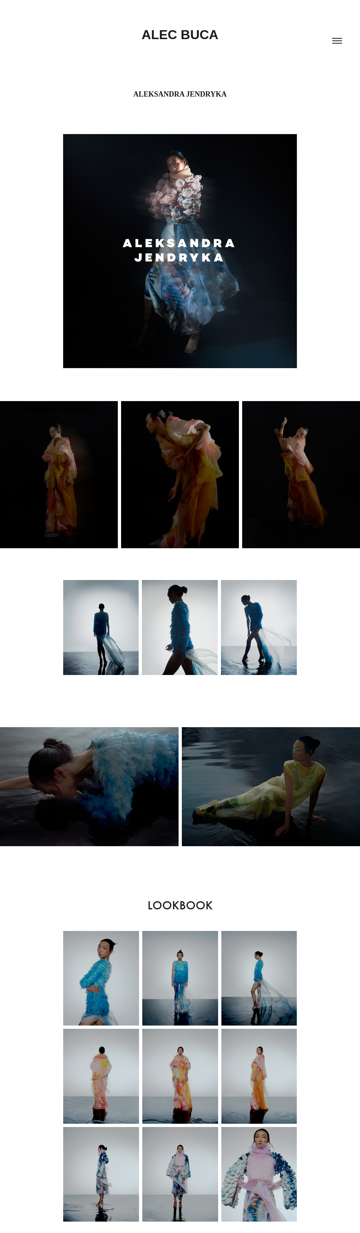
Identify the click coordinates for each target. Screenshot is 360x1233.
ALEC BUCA (179, 34)
